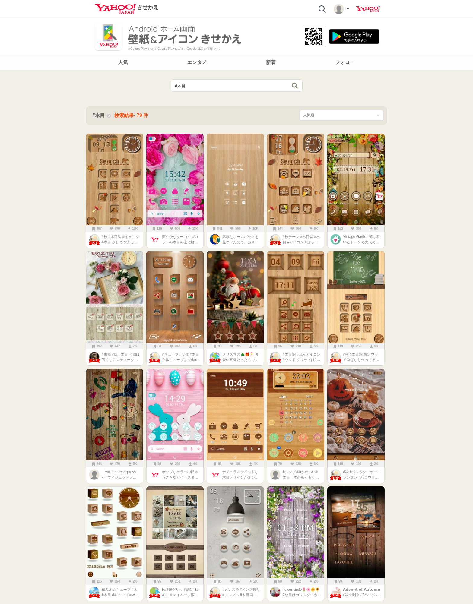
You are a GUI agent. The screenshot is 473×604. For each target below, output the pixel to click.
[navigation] (236, 62)
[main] (236, 338)
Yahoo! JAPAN (368, 9)
